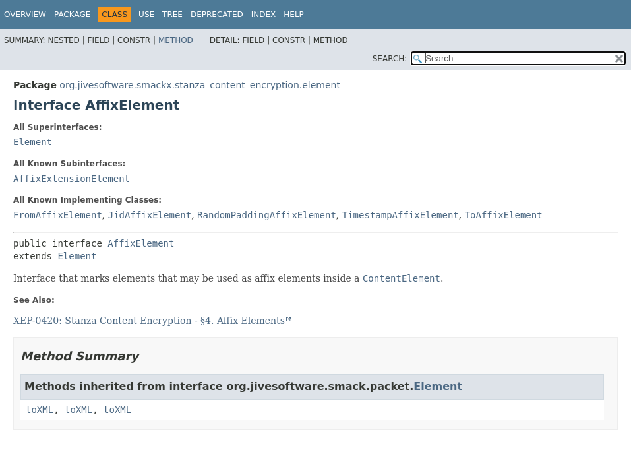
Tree (172, 14)
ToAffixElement (504, 215)
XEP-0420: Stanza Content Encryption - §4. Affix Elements (149, 320)
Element (32, 142)
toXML (39, 409)
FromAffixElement (57, 215)
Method (175, 40)
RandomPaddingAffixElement (266, 215)
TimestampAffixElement (400, 215)
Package (72, 14)
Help (294, 14)
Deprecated (217, 14)
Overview (25, 14)
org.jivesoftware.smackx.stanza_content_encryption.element (199, 85)
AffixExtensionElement (71, 179)
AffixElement (140, 243)
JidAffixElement (149, 215)
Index (263, 14)
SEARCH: (390, 58)
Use (146, 14)
